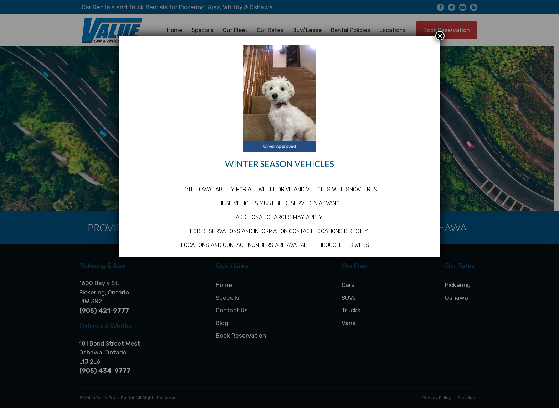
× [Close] (439, 35)
